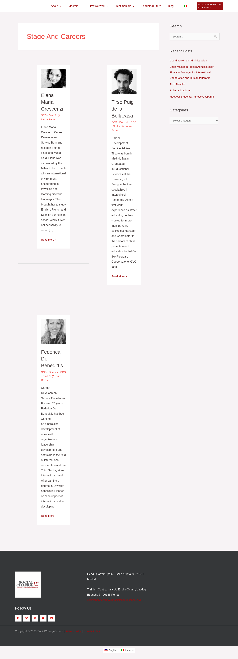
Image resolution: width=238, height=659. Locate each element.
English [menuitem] (112, 649)
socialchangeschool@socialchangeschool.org (115, 599)
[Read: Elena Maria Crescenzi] (53, 78)
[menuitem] (181, 6)
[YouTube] (43, 618)
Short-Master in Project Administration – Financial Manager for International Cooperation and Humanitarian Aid (194, 72)
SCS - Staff (48, 115)
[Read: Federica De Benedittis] (53, 331)
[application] (64, 6)
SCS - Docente (121, 121)
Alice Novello (178, 84)
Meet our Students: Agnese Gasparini (193, 96)
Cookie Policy (93, 630)
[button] (208, 6)
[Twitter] (26, 618)
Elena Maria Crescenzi (52, 102)
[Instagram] (35, 618)
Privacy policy (73, 630)
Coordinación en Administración (189, 60)
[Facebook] (18, 618)
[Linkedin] (51, 618)
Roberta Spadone (180, 90)
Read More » (49, 239)
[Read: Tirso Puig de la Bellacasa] (124, 81)
